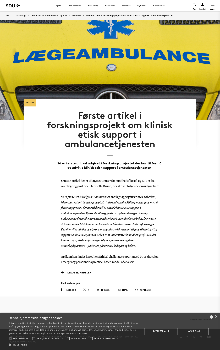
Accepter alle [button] (161, 331)
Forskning (93, 5)
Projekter (110, 5)
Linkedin (103, 289)
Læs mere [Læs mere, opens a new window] (82, 333)
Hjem (58, 5)
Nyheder (141, 5)
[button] (10, 338)
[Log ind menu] (202, 5)
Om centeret (74, 5)
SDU (8, 15)
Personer (126, 5)
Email (123, 290)
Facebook (68, 289)
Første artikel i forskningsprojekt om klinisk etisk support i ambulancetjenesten (129, 15)
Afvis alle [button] (194, 331)
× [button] (216, 316)
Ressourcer (158, 5)
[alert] (110, 331)
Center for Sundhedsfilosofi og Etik (49, 15)
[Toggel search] (194, 5)
